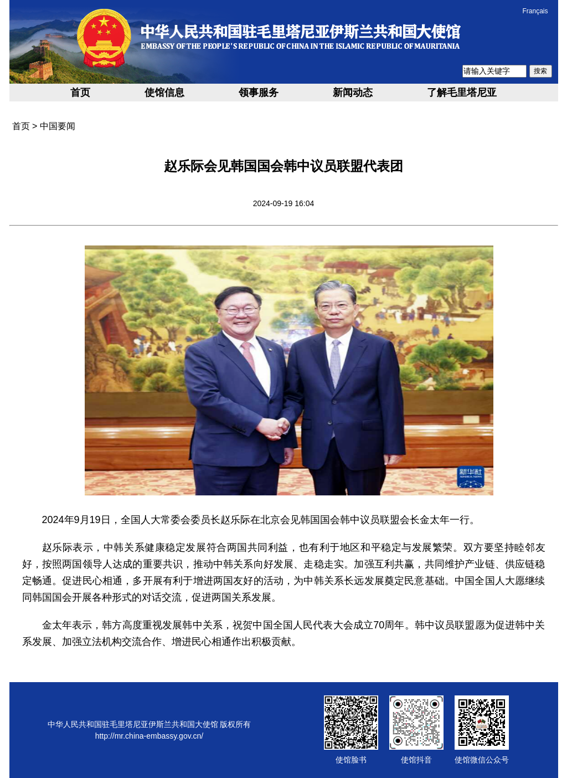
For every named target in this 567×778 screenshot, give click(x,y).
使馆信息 (164, 92)
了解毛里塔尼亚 (462, 92)
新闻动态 (353, 92)
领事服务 (259, 92)
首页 (80, 92)
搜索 (540, 71)
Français (535, 11)
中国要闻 (57, 126)
